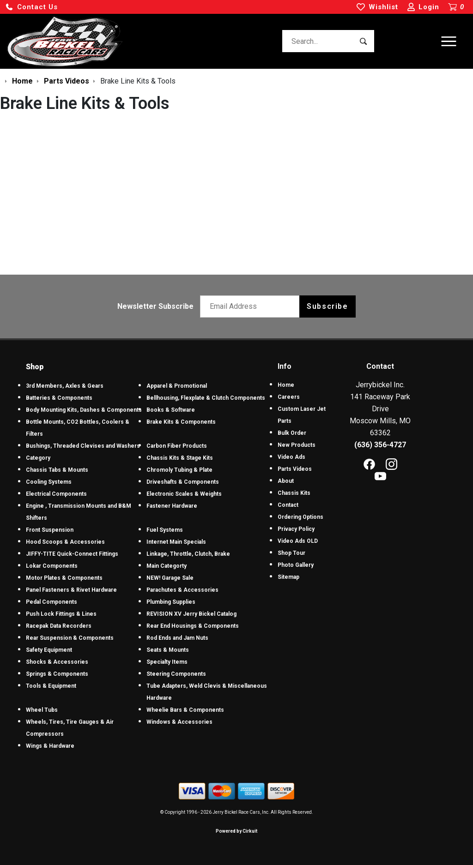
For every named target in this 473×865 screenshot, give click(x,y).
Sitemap (288, 577)
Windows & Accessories (179, 722)
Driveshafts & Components (182, 482)
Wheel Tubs (42, 710)
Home (286, 385)
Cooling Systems (49, 482)
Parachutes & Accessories (182, 590)
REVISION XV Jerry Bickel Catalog (191, 614)
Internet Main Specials (176, 542)
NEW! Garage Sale (170, 578)
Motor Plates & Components (64, 578)
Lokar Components (52, 566)
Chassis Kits (294, 493)
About (286, 481)
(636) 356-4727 (380, 444)
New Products (296, 445)
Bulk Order (292, 433)
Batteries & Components (59, 398)
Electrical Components (56, 494)
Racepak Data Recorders (58, 626)
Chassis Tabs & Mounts (57, 470)
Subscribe (327, 306)
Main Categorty (166, 566)
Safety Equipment (49, 650)
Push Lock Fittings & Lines (61, 614)
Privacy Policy (296, 529)
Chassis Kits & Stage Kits (179, 458)
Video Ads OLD (298, 541)
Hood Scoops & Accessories (65, 542)
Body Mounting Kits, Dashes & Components (84, 410)
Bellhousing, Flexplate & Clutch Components (205, 398)
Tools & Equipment (51, 686)
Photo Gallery (296, 565)
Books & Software (170, 410)
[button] (31, 7)
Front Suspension (49, 530)
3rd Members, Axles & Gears (64, 386)
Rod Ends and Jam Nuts (177, 638)
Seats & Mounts (167, 650)
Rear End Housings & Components (192, 626)
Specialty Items (167, 662)
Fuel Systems (164, 530)
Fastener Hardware (171, 506)
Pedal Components (51, 602)
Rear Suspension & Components (70, 638)
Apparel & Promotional (176, 386)
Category (38, 458)
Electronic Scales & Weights (184, 494)
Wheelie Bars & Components (185, 710)
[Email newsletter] (252, 306)
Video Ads (291, 457)
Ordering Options (300, 517)
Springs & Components (57, 674)
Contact (288, 505)
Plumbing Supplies (170, 602)
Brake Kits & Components (181, 422)
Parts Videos (295, 469)
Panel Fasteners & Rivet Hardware (71, 590)
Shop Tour (291, 553)
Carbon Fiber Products (176, 446)
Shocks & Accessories (57, 662)
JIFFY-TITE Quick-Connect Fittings (72, 554)
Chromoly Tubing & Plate (179, 470)
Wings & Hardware (50, 746)
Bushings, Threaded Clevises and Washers (83, 446)
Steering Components (176, 674)
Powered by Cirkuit (236, 831)
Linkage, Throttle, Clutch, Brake (188, 554)
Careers (289, 397)
